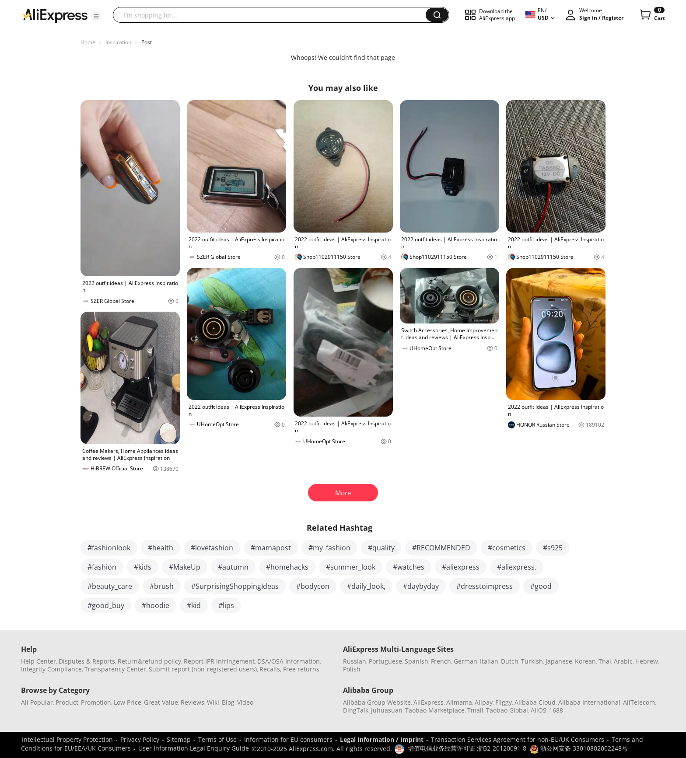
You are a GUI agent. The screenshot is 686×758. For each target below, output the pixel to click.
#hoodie (155, 605)
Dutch (509, 661)
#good (541, 586)
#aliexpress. (516, 567)
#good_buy (106, 605)
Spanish (416, 661)
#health (160, 548)
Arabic (623, 661)
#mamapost (271, 548)
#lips (226, 605)
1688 (556, 710)
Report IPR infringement (219, 661)
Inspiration (118, 42)
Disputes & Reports (87, 661)
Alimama (459, 702)
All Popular (37, 702)
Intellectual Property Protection (67, 739)
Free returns (301, 669)
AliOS (538, 710)
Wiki (213, 702)
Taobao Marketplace (435, 710)
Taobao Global (507, 710)
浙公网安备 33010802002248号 (579, 748)
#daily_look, (366, 586)
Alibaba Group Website (377, 702)
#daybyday (421, 586)
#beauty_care (110, 586)
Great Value (161, 702)
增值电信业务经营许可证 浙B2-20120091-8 (467, 748)
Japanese (559, 661)
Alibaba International (589, 702)
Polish (351, 669)
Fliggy (503, 702)
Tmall (475, 710)
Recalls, (270, 669)
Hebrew (646, 661)
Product (67, 702)
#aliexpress (461, 567)
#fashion (102, 567)
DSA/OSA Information (288, 661)
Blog (228, 702)
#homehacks (287, 567)
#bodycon (312, 586)
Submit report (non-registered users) (203, 669)
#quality (381, 548)
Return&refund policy (149, 661)
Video (245, 702)
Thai (604, 661)
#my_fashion (329, 548)
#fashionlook (109, 548)
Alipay (484, 702)
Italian (489, 661)
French (441, 661)
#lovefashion (212, 548)
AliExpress (428, 702)
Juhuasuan (386, 710)
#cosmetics (506, 548)
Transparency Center (115, 669)
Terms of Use (217, 739)
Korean (585, 661)
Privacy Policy (139, 739)
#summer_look (350, 567)
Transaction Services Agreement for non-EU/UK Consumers (517, 739)
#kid (194, 605)
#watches (408, 567)
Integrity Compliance (51, 669)
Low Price (127, 702)
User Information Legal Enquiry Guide (193, 748)
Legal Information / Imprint (382, 739)
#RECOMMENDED (441, 548)
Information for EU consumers (288, 739)
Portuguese (385, 661)
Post (146, 42)
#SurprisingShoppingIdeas (235, 586)
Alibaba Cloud (535, 702)
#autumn (233, 567)
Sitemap (179, 739)
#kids (142, 567)
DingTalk (355, 710)
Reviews (192, 702)
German (465, 661)
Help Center (38, 661)
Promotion (96, 702)
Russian (354, 661)
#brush (162, 586)
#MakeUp (184, 567)
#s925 (553, 548)
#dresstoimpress (484, 586)
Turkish (532, 661)
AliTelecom (639, 702)
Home (87, 42)
